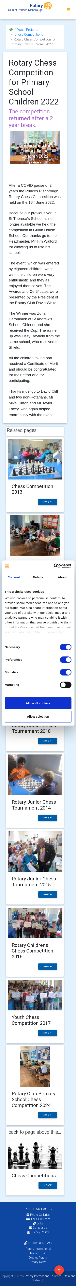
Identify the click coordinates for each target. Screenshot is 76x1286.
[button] (13, 153)
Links (38, 1223)
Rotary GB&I (38, 1253)
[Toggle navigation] (68, 10)
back (48, 1185)
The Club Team (38, 1219)
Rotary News (38, 1262)
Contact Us (38, 1228)
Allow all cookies (38, 703)
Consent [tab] (13, 577)
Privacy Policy (38, 1232)
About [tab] (62, 577)
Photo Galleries (38, 1215)
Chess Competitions (28, 34)
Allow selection (38, 716)
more (47, 502)
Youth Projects (27, 30)
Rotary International (38, 1249)
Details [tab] (38, 577)
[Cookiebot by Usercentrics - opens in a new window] (54, 566)
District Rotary (38, 1257)
